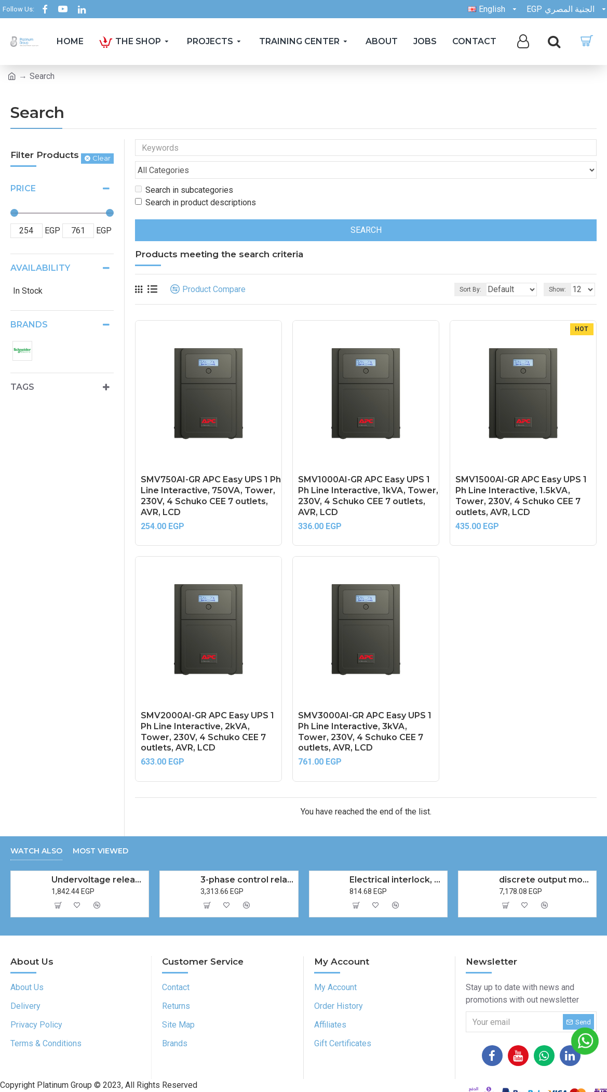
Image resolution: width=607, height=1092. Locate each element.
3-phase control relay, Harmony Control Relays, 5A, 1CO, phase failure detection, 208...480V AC (247, 860)
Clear (101, 158)
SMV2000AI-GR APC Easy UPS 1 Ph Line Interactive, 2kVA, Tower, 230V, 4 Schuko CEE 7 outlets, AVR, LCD (207, 712)
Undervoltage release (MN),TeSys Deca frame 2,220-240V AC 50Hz (98, 860)
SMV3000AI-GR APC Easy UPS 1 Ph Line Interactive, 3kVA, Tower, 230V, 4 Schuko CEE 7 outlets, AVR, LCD (364, 712)
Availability (40, 268)
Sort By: (463, 269)
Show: (560, 269)
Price (23, 188)
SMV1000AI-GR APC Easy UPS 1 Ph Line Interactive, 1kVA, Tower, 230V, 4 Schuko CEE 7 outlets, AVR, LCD (368, 476)
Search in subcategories (184, 170)
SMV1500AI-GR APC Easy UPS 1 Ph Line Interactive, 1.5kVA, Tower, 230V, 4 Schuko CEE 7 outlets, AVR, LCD (521, 476)
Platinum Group (109, 1080)
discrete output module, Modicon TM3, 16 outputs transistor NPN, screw (545, 860)
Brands (29, 325)
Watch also (36, 831)
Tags (22, 387)
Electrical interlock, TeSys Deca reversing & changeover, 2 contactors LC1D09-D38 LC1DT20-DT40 (396, 860)
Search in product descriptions (195, 183)
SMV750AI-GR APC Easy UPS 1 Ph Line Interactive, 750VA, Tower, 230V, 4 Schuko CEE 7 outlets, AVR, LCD (211, 476)
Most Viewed (100, 831)
